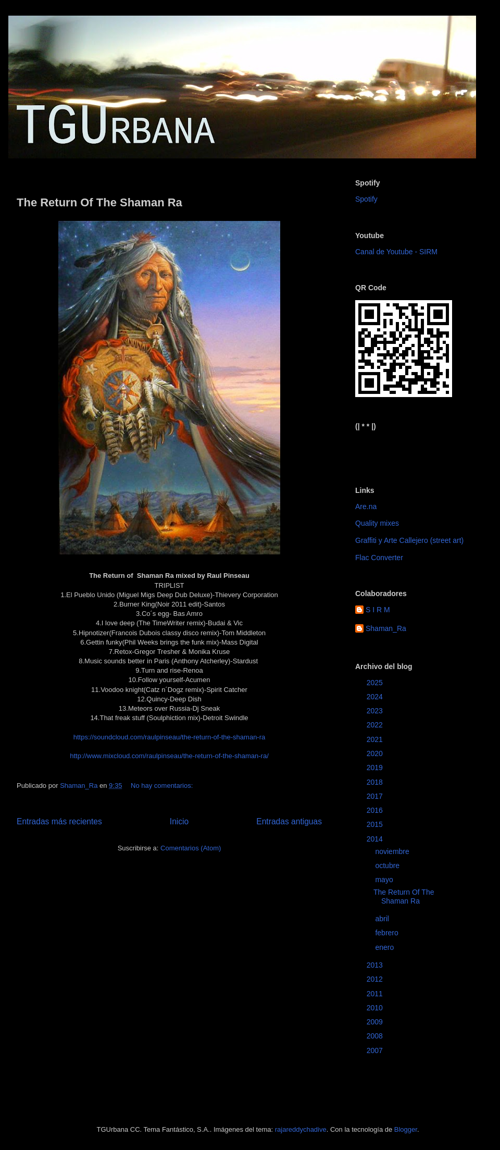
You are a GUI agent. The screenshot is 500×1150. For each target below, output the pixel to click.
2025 (376, 682)
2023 (376, 711)
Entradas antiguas (289, 821)
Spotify (366, 199)
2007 (376, 1050)
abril (383, 918)
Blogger (405, 1129)
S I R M (378, 609)
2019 (376, 767)
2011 (376, 994)
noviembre (393, 851)
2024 (376, 697)
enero (385, 947)
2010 (376, 1008)
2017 (376, 796)
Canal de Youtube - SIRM (396, 252)
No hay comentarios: (163, 785)
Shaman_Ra (386, 628)
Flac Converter (379, 557)
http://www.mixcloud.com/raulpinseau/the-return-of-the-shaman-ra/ (169, 756)
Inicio (179, 821)
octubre (388, 865)
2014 (376, 839)
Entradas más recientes (59, 821)
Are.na (366, 506)
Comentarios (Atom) (190, 848)
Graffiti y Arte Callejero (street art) (409, 540)
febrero (387, 933)
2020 (376, 753)
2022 (376, 725)
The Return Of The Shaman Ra (99, 202)
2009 (376, 1022)
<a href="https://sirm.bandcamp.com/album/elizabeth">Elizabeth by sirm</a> (406, 450)
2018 (376, 782)
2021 (376, 739)
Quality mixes (377, 523)
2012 (376, 979)
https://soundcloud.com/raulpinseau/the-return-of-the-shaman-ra (169, 737)
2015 (376, 824)
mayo (385, 879)
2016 (376, 810)
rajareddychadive (301, 1129)
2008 (376, 1036)
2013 (376, 965)
